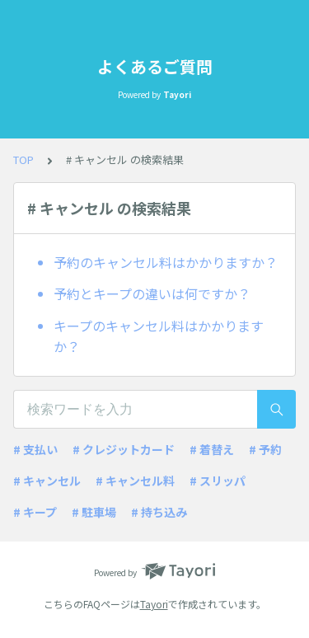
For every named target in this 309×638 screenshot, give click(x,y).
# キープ (35, 512)
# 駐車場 (94, 512)
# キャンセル (47, 480)
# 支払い (35, 449)
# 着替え (212, 449)
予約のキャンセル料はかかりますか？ (166, 262)
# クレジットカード (124, 449)
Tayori (154, 604)
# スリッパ (218, 480)
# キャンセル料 (135, 480)
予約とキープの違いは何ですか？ (152, 293)
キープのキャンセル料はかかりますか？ (159, 336)
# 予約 (265, 449)
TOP (23, 159)
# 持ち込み (159, 512)
